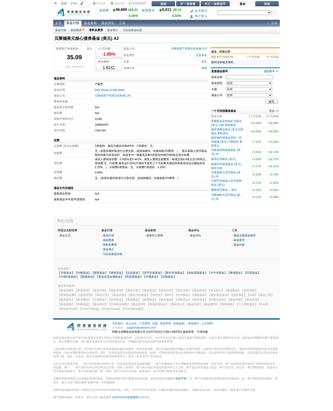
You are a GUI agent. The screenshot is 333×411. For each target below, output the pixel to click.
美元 (204, 61)
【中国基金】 (151, 276)
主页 (58, 23)
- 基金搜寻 (238, 240)
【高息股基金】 (133, 276)
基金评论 (108, 23)
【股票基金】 (99, 272)
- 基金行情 (107, 235)
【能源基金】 (87, 276)
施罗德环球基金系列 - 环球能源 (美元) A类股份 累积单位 (226, 141)
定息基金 (201, 55)
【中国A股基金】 (68, 276)
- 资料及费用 (109, 244)
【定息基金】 (132, 272)
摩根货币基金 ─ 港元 (224, 189)
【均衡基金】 (82, 272)
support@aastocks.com (141, 327)
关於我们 (117, 323)
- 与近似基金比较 (111, 254)
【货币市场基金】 (152, 272)
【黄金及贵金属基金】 (109, 276)
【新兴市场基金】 (174, 272)
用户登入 (199, 16)
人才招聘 (207, 323)
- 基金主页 (64, 235)
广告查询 (144, 323)
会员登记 (199, 11)
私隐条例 (179, 323)
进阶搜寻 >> (271, 71)
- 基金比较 (238, 244)
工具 (122, 23)
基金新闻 (90, 23)
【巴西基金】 (252, 272)
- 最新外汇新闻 (154, 235)
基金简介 (112, 30)
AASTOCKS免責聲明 (125, 397)
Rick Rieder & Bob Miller (110, 90)
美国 (204, 68)
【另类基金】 (66, 272)
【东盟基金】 (168, 276)
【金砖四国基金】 (196, 272)
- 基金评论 (194, 235)
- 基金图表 (107, 240)
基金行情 (72, 23)
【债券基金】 (116, 272)
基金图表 (78, 30)
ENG (74, 3)
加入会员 (131, 323)
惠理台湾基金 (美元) (223, 159)
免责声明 (165, 323)
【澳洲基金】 (235, 272)
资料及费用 (96, 30)
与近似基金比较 (132, 30)
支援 (155, 323)
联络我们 (193, 323)
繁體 (64, 3)
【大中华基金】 (217, 272)
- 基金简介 (107, 249)
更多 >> (274, 111)
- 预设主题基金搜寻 (244, 235)
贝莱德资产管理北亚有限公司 (189, 48)
